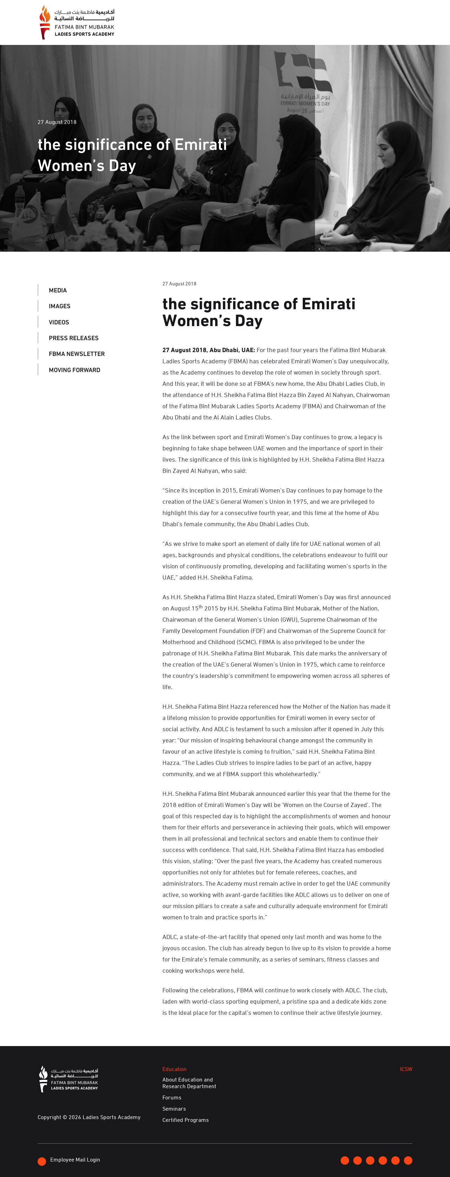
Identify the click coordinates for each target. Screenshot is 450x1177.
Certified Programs (185, 1119)
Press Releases (74, 337)
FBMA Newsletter (77, 353)
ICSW (299, 31)
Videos (59, 321)
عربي (388, 11)
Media (193, 31)
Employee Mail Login (69, 1160)
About (162, 31)
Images (60, 305)
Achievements (341, 31)
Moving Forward (74, 369)
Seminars (174, 1108)
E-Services (392, 31)
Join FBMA (328, 11)
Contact (363, 11)
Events (225, 31)
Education (264, 31)
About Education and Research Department (189, 1083)
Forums (171, 1097)
